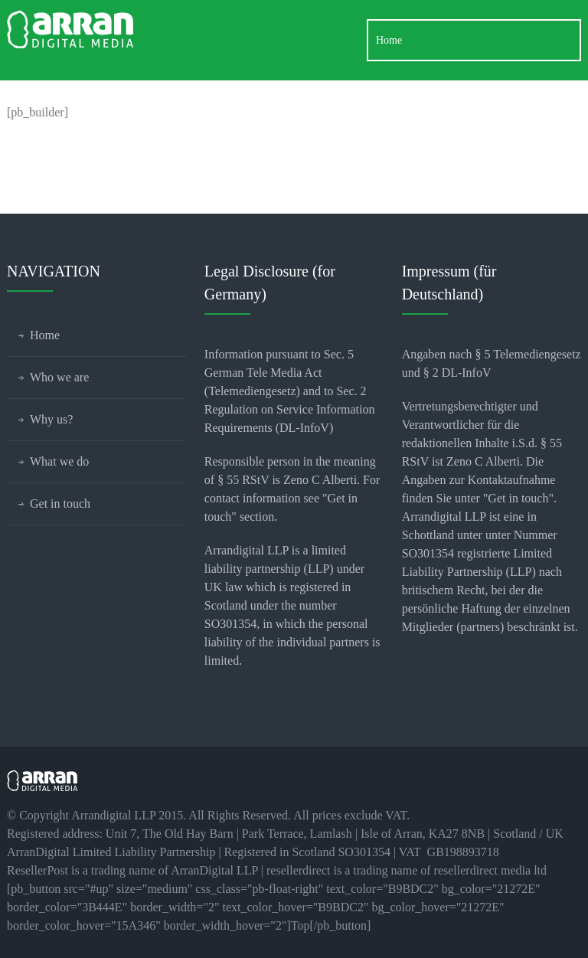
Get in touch (60, 503)
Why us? (51, 419)
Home (45, 335)
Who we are (59, 377)
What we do (59, 461)
